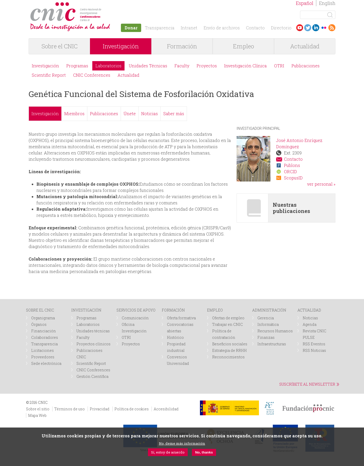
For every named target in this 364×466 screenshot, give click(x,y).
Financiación (43, 330)
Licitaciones (42, 350)
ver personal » (321, 184)
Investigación (121, 46)
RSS (331, 27)
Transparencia (159, 27)
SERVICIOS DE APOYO (135, 310)
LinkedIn (315, 27)
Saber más (173, 113)
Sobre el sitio (37, 408)
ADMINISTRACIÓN (269, 310)
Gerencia (265, 317)
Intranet (189, 27)
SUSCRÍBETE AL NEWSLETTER (307, 384)
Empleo (243, 46)
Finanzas (266, 337)
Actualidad (305, 46)
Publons (292, 165)
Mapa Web (37, 415)
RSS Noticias (314, 350)
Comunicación (135, 317)
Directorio (281, 27)
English (327, 3)
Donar (131, 27)
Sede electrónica (46, 363)
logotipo (103, 5)
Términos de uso (69, 408)
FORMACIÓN (173, 310)
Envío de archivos (222, 27)
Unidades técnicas (93, 330)
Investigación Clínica (245, 65)
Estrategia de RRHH (229, 350)
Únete (130, 113)
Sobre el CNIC (59, 46)
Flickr (323, 27)
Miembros (74, 113)
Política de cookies (131, 408)
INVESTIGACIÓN (86, 310)
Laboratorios (108, 65)
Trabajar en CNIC (227, 324)
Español (304, 3)
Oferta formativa (181, 317)
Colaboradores (44, 337)
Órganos (39, 324)
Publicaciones (305, 65)
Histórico (175, 337)
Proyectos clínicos (93, 343)
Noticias (149, 113)
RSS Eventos (314, 343)
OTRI (279, 65)
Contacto (255, 27)
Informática (268, 324)
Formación (182, 46)
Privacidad (99, 408)
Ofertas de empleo (228, 317)
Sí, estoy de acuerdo (168, 452)
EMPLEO (215, 310)
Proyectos (207, 65)
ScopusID (293, 177)
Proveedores (42, 356)
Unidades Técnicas (148, 65)
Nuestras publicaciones (291, 207)
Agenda (309, 324)
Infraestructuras (271, 343)
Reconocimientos (228, 356)
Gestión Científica (92, 376)
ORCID (290, 171)
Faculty (181, 65)
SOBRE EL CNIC (40, 310)
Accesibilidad (166, 408)
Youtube (299, 27)
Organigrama (43, 317)
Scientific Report (49, 75)
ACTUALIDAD (309, 310)
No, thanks (204, 452)
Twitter (307, 27)
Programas (77, 65)
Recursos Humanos (275, 330)
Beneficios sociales (229, 343)
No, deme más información (182, 443)
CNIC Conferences (91, 75)
